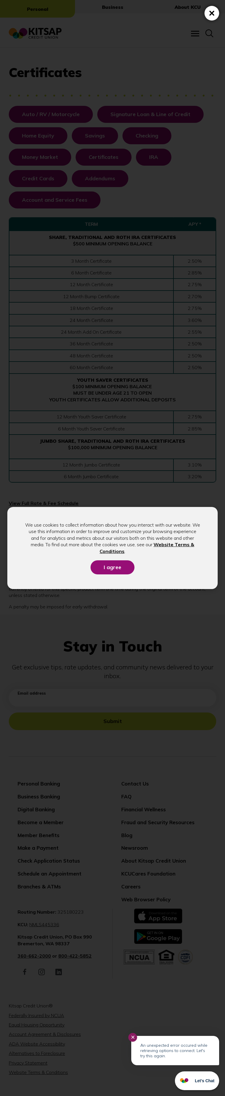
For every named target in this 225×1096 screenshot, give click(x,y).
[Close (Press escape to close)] (211, 13)
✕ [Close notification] (133, 1037)
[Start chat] (197, 1080)
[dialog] (112, 548)
